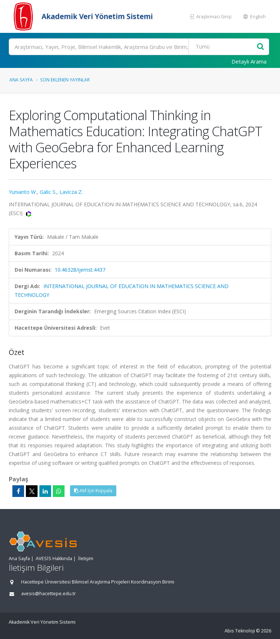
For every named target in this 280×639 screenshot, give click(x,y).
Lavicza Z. (71, 191)
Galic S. (48, 191)
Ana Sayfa (21, 80)
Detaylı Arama (249, 61)
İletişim (85, 558)
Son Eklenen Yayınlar (65, 80)
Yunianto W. (23, 191)
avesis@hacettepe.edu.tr (48, 593)
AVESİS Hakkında (54, 558)
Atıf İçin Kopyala (93, 490)
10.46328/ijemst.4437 (80, 269)
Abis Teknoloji (240, 631)
